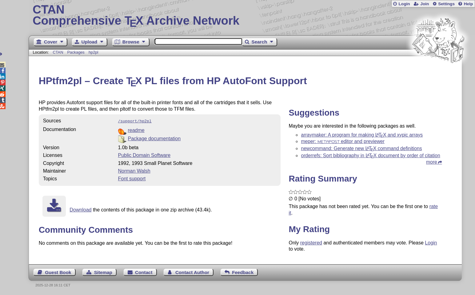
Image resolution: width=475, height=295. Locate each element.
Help (468, 4)
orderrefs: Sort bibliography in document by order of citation (370, 155)
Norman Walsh (134, 170)
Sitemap (103, 272)
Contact (144, 272)
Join (424, 4)
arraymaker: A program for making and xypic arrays (362, 134)
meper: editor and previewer (343, 141)
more (431, 162)
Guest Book (58, 272)
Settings (446, 4)
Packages (76, 52)
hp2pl (93, 52)
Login (404, 4)
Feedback (242, 272)
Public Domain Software (144, 154)
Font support (132, 178)
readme (136, 129)
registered (311, 242)
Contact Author (192, 272)
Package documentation (154, 138)
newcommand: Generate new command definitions (361, 148)
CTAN (58, 52)
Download (80, 209)
